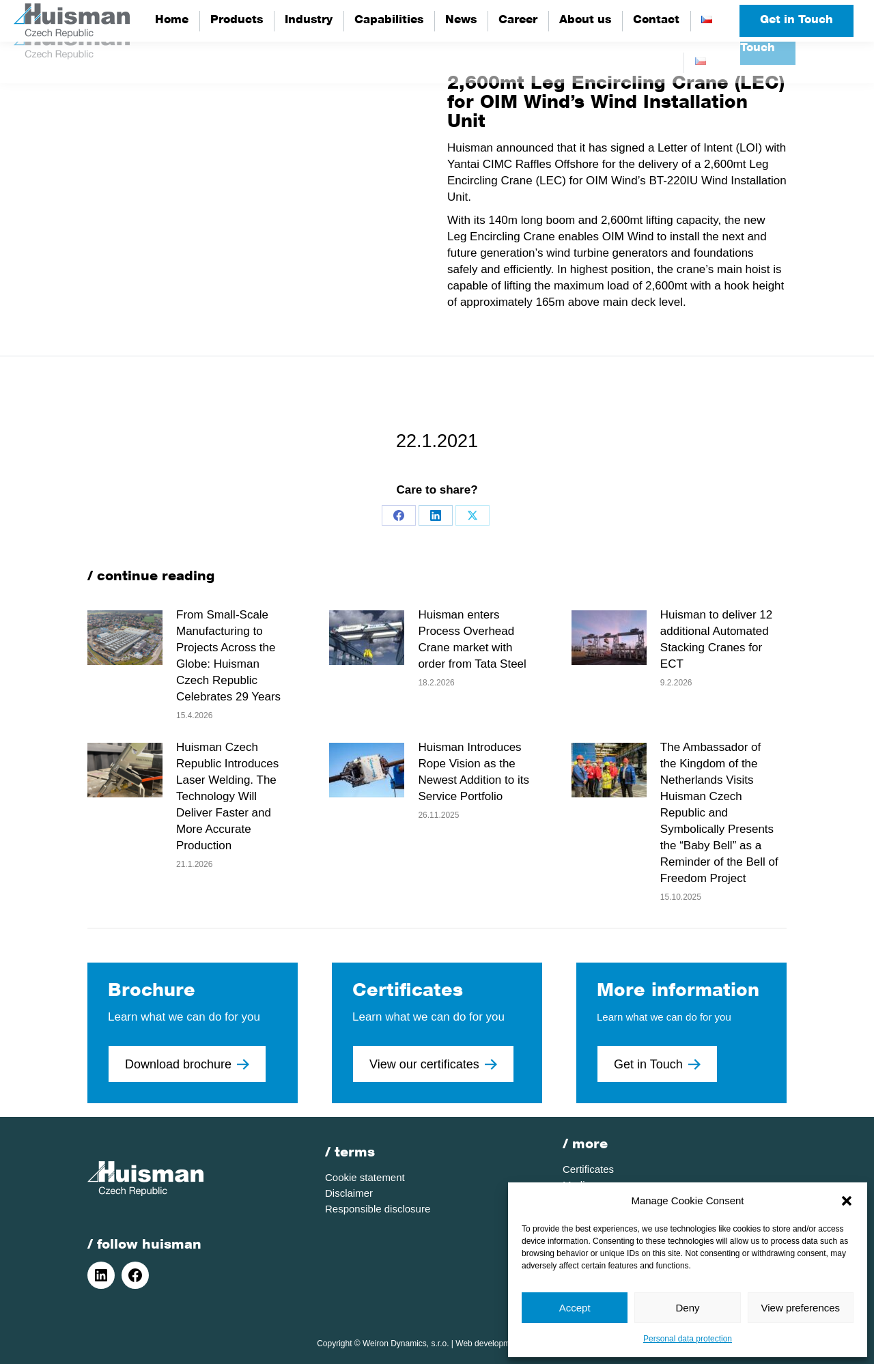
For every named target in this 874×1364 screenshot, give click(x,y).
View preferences (801, 1307)
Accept (575, 1307)
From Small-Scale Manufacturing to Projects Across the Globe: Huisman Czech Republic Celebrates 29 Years (228, 655)
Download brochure (187, 1064)
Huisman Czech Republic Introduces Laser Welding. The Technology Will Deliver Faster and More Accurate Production (227, 796)
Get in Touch (796, 21)
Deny (687, 1307)
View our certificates (433, 1064)
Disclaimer (349, 1193)
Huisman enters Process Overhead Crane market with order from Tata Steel (472, 639)
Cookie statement (365, 1177)
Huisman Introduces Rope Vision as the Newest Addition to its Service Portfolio (473, 772)
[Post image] (125, 637)
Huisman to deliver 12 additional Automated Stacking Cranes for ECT (716, 639)
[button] (847, 1201)
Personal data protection (687, 1339)
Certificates (588, 1169)
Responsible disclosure (377, 1208)
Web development (488, 1343)
